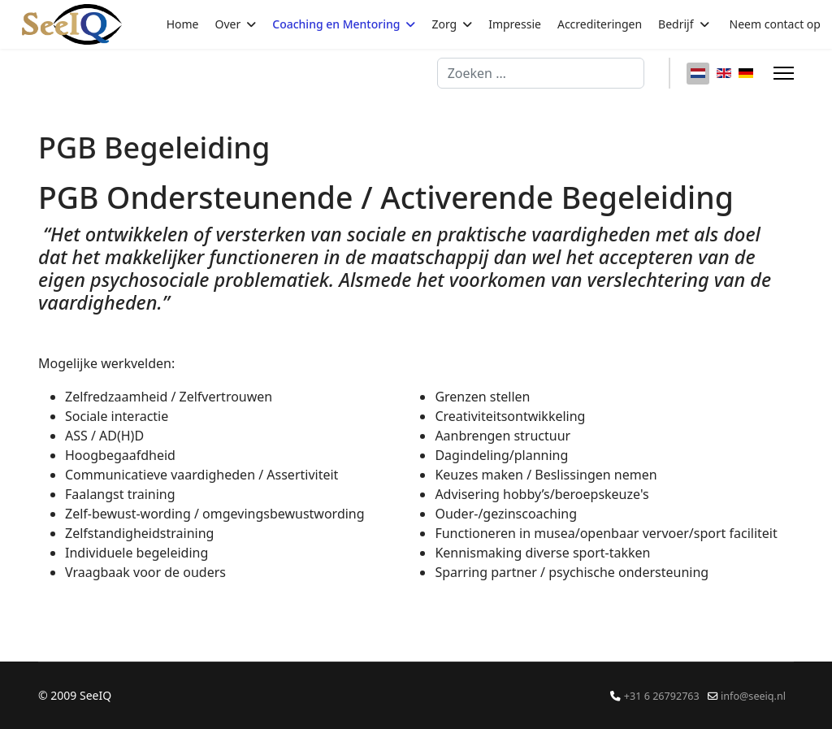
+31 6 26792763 (662, 696)
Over (228, 24)
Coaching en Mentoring (336, 24)
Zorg (444, 24)
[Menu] (784, 73)
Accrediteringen (599, 24)
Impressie (514, 24)
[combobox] (540, 73)
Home (183, 24)
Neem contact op (775, 24)
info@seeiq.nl (753, 696)
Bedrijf (675, 24)
